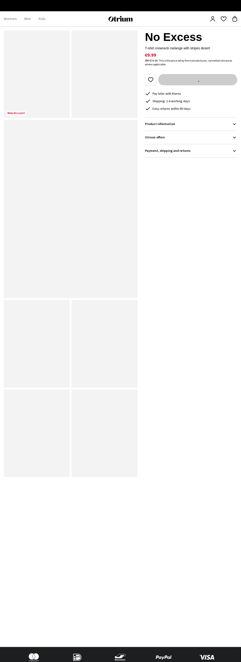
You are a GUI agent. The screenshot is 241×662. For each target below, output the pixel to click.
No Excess (173, 37)
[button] (37, 74)
